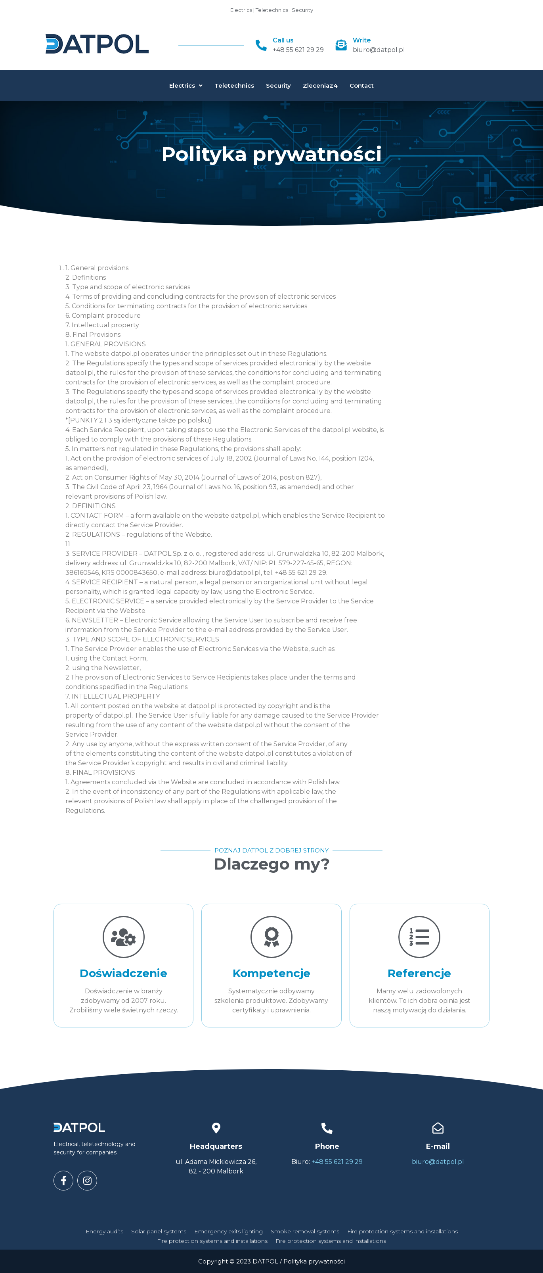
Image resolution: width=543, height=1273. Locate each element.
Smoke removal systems (305, 1231)
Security (278, 85)
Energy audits (104, 1231)
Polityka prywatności (314, 1261)
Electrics (186, 85)
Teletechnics (234, 85)
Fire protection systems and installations (402, 1231)
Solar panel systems (158, 1231)
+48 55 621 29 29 (298, 50)
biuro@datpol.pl (379, 50)
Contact (362, 85)
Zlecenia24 (320, 85)
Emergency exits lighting (228, 1231)
